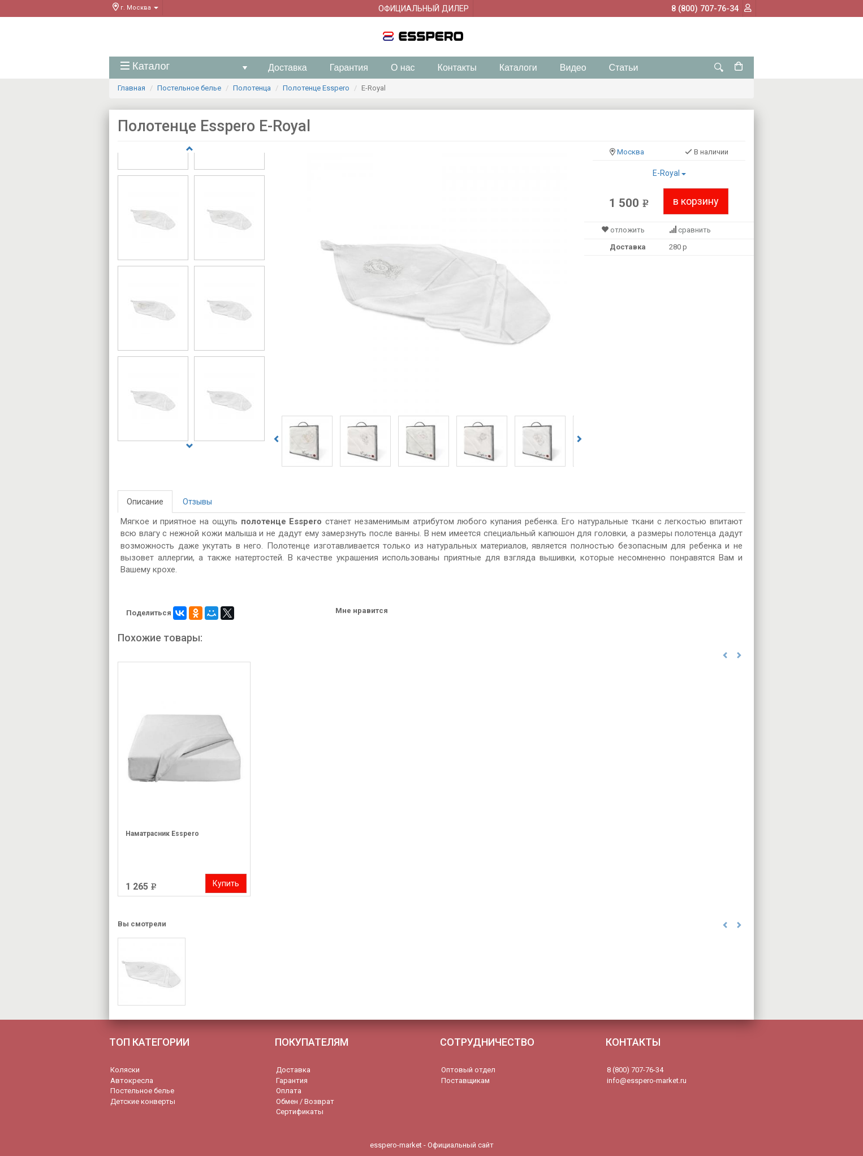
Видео (573, 67)
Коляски (125, 1070)
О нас (403, 67)
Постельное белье (189, 88)
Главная (131, 88)
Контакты (457, 67)
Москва (630, 152)
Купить (226, 882)
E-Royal (669, 173)
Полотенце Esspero (316, 88)
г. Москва (135, 7)
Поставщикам (465, 1080)
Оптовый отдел (468, 1070)
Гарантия (349, 67)
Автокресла (131, 1080)
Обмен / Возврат (305, 1101)
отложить (627, 230)
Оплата (288, 1090)
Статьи (623, 67)
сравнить (694, 230)
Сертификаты (299, 1111)
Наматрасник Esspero (162, 834)
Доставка (287, 67)
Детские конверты (142, 1101)
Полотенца (252, 88)
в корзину (696, 201)
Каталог (185, 70)
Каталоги (518, 67)
